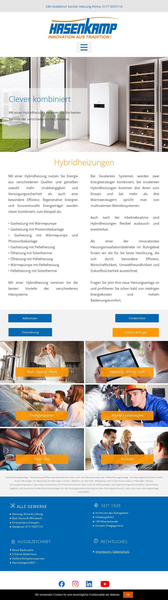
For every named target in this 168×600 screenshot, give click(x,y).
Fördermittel (137, 318)
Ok (128, 594)
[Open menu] (84, 47)
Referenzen (30, 318)
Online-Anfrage (135, 332)
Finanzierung (30, 332)
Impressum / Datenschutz (112, 552)
